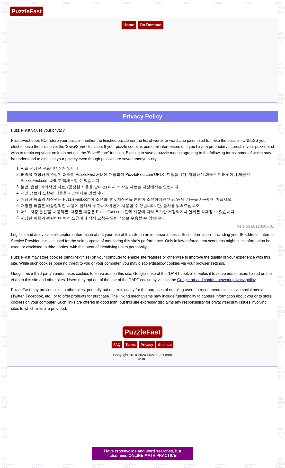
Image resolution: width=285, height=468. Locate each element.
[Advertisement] (142, 66)
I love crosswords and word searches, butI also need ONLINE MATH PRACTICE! (142, 453)
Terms (130, 345)
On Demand (151, 25)
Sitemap (165, 345)
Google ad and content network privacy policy (216, 280)
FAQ (117, 345)
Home (129, 25)
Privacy (147, 345)
